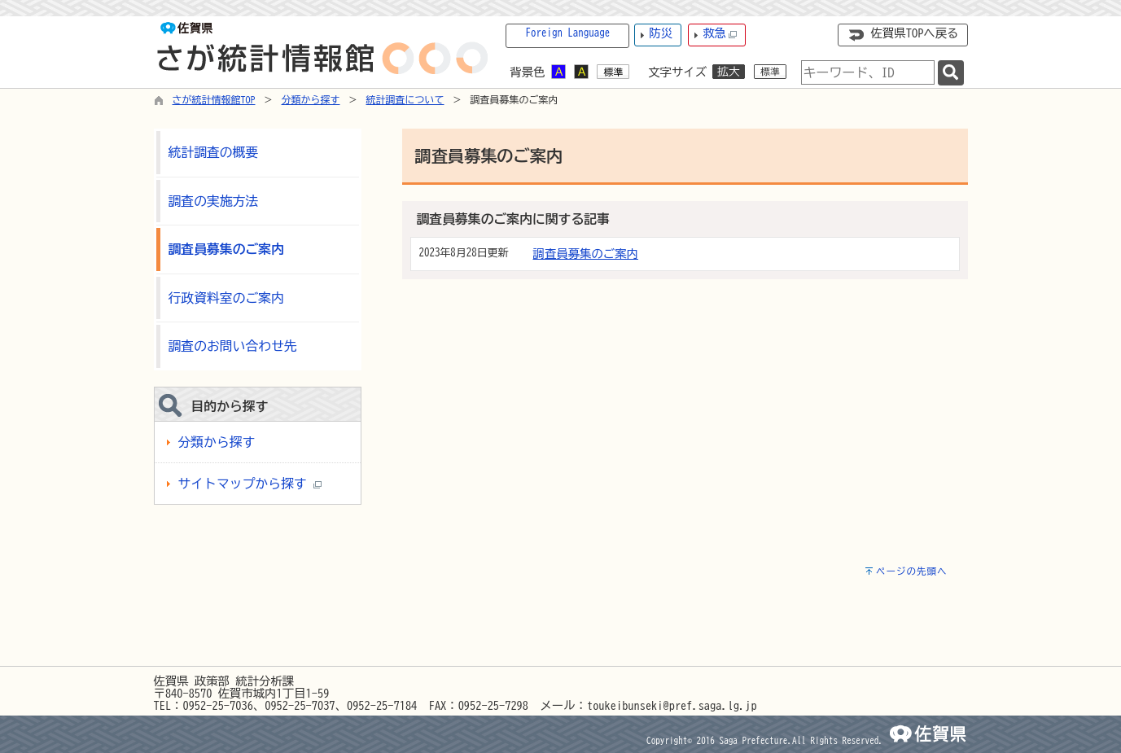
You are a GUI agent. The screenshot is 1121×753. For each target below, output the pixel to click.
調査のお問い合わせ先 (233, 345)
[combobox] (868, 72)
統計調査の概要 (214, 152)
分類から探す (311, 99)
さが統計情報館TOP (214, 99)
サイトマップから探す (250, 483)
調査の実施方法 (214, 201)
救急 (720, 34)
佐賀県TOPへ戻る (915, 33)
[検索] (951, 72)
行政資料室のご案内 (226, 297)
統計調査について (405, 99)
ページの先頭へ (912, 571)
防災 (660, 33)
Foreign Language (568, 33)
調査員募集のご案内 (586, 253)
